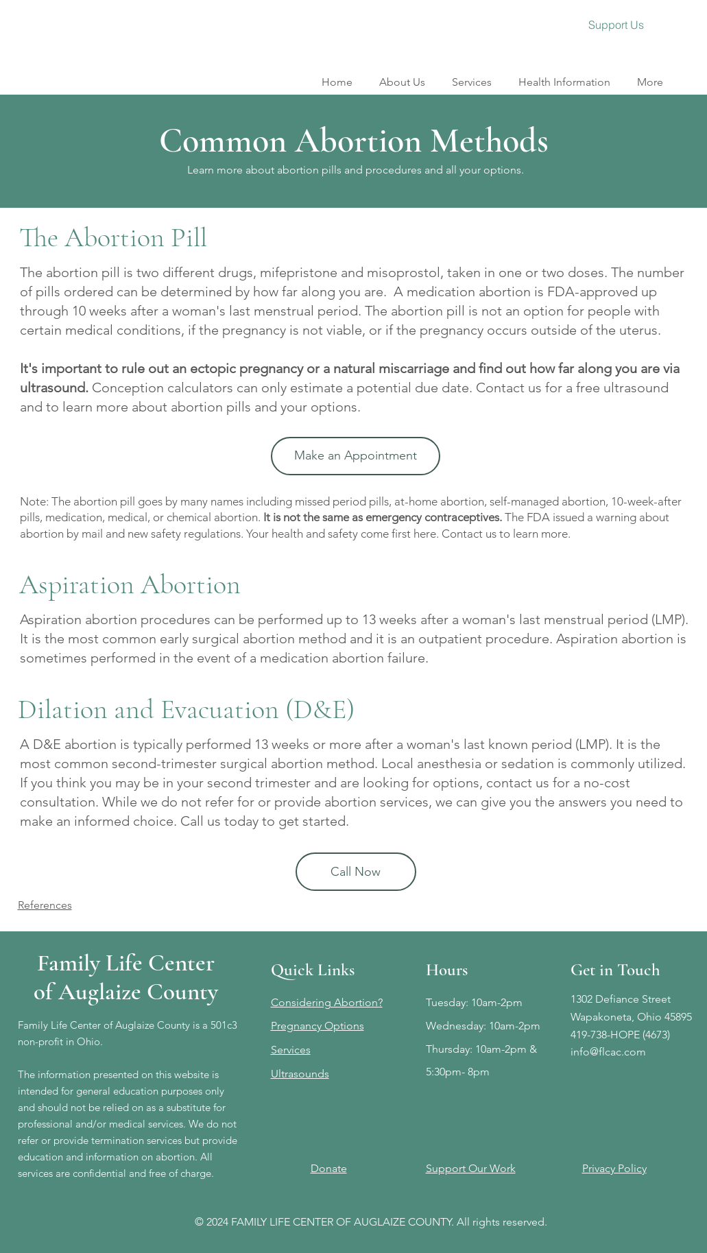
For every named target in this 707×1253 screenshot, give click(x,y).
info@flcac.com (608, 1051)
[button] (472, 76)
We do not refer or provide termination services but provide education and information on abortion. (127, 1140)
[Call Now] (356, 871)
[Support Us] (616, 24)
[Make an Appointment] (355, 456)
